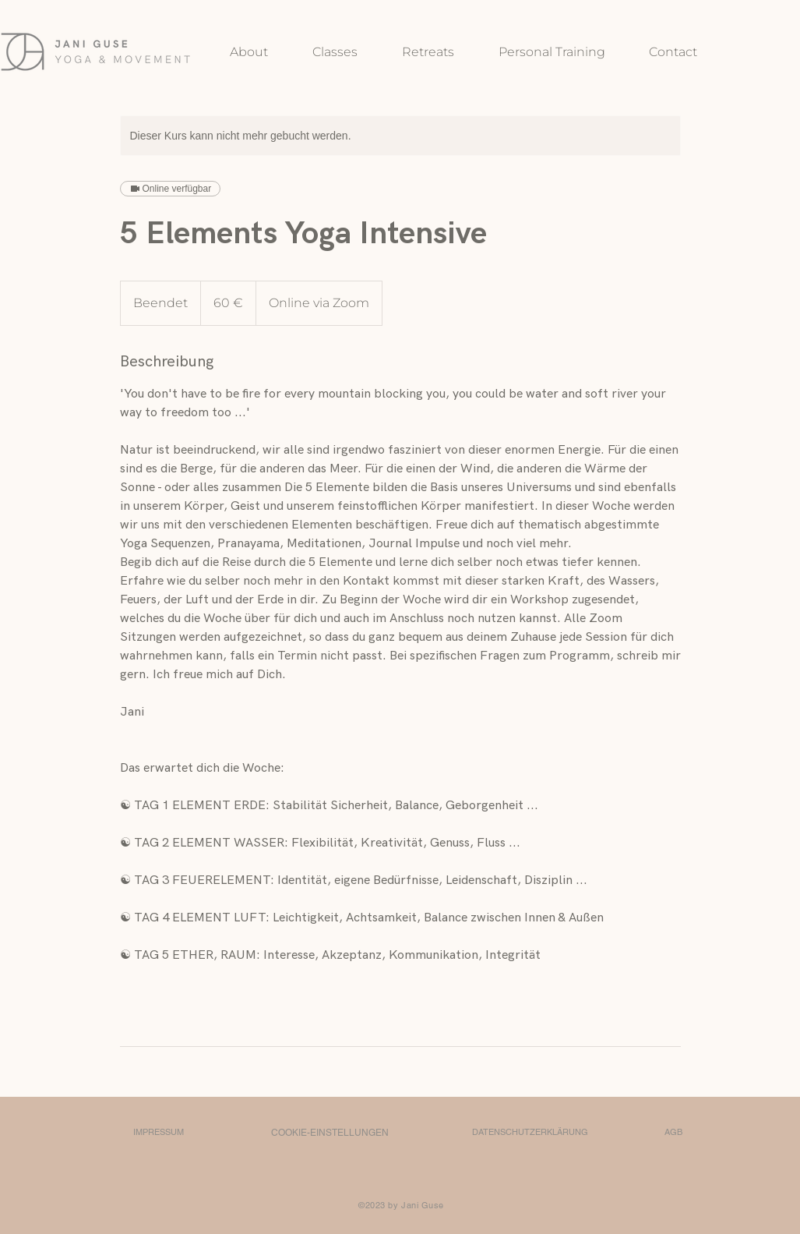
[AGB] (673, 1132)
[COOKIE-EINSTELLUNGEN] (330, 1132)
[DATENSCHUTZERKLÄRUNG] (530, 1132)
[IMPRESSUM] (158, 1132)
